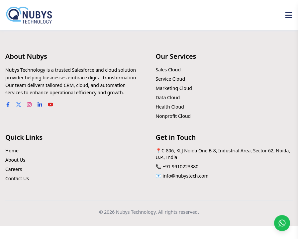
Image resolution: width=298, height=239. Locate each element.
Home (12, 150)
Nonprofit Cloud (173, 116)
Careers (13, 169)
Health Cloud (170, 107)
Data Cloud (168, 97)
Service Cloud (170, 79)
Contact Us (17, 178)
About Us (15, 160)
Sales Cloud (168, 69)
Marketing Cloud (174, 88)
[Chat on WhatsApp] (282, 223)
